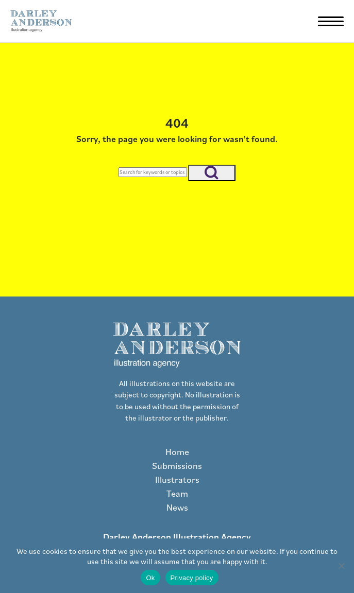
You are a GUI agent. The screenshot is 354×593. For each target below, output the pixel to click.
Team (177, 493)
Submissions (177, 466)
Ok (150, 578)
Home (177, 452)
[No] (341, 566)
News (177, 507)
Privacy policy (192, 578)
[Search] (153, 172)
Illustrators (177, 479)
